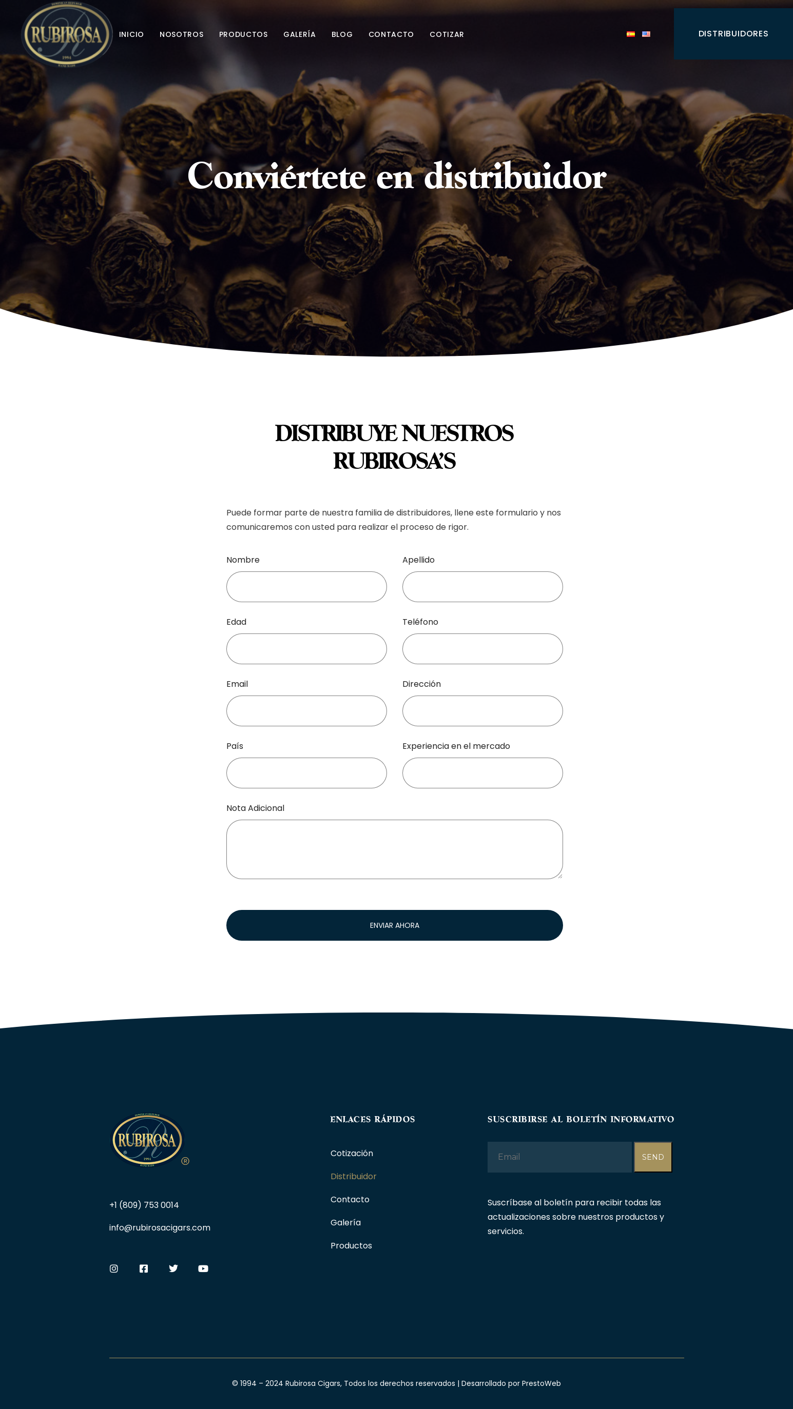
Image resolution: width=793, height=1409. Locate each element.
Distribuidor (354, 1176)
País (234, 746)
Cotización (352, 1153)
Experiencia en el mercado (456, 746)
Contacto (392, 34)
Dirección (421, 684)
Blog (342, 34)
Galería (299, 34)
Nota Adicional (255, 808)
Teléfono (420, 622)
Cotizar (447, 34)
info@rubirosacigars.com (159, 1228)
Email (237, 684)
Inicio (131, 34)
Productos (243, 34)
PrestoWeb (541, 1383)
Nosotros (182, 34)
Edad (236, 622)
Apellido (418, 560)
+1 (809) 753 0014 (144, 1205)
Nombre (243, 560)
